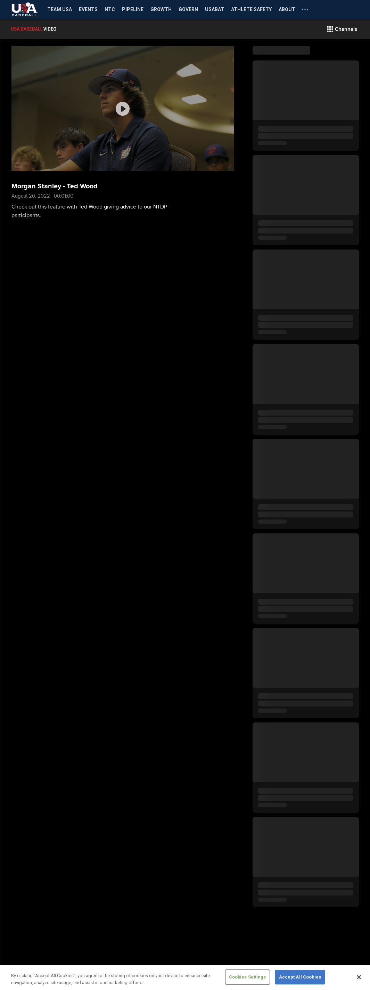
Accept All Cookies (300, 977)
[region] (185, 977)
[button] (342, 29)
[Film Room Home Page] (48, 29)
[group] (122, 108)
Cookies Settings (247, 977)
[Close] (359, 977)
